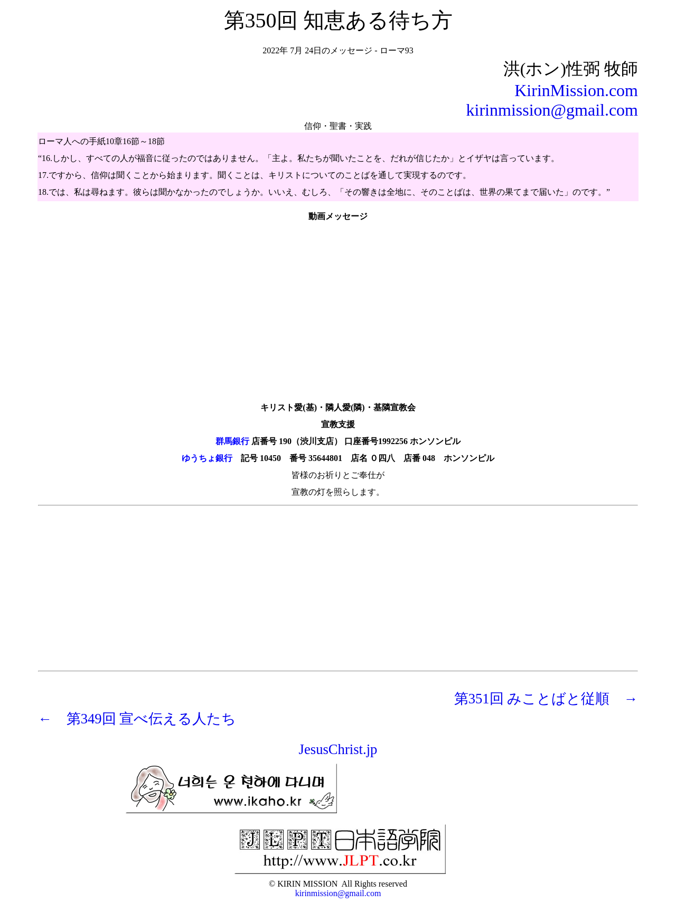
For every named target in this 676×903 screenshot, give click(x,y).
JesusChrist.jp (338, 749)
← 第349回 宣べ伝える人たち (137, 719)
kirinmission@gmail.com (552, 109)
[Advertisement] (338, 588)
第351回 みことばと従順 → (546, 699)
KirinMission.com (576, 90)
